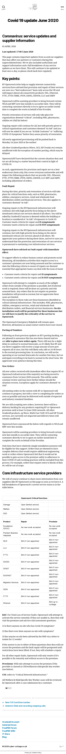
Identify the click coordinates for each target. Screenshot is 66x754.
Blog (4, 737)
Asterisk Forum (9, 725)
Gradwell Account (10, 722)
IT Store (6, 734)
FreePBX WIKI (8, 731)
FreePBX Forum (9, 728)
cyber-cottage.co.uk (18, 746)
